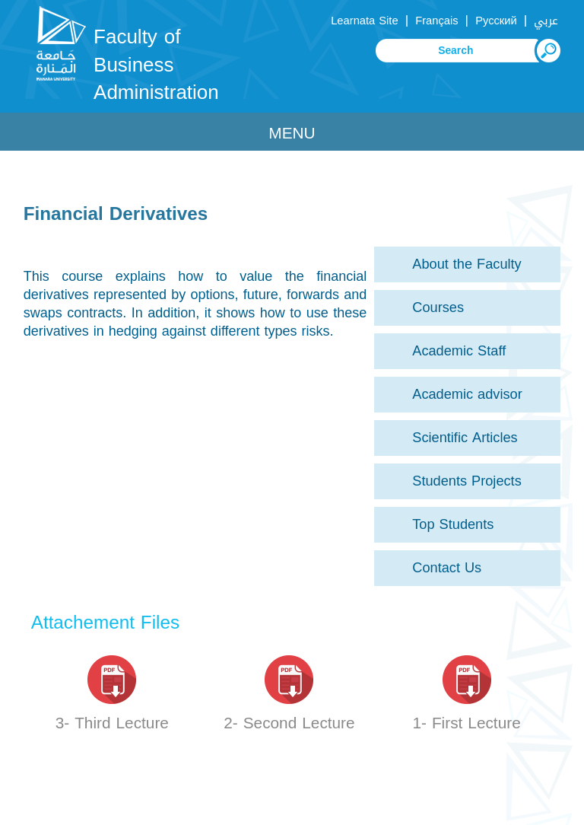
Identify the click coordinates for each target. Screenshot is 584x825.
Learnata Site (364, 20)
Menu (291, 133)
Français (436, 20)
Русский (496, 20)
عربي (546, 20)
